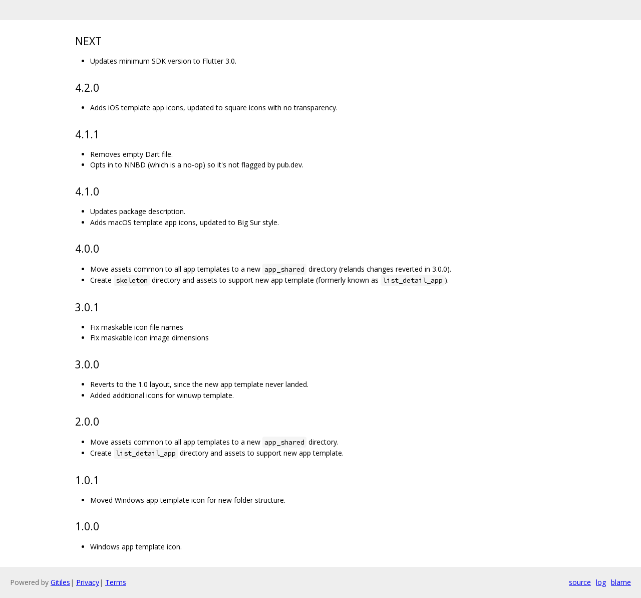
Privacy (87, 582)
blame (621, 582)
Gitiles (60, 582)
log (601, 582)
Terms (115, 582)
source (580, 582)
